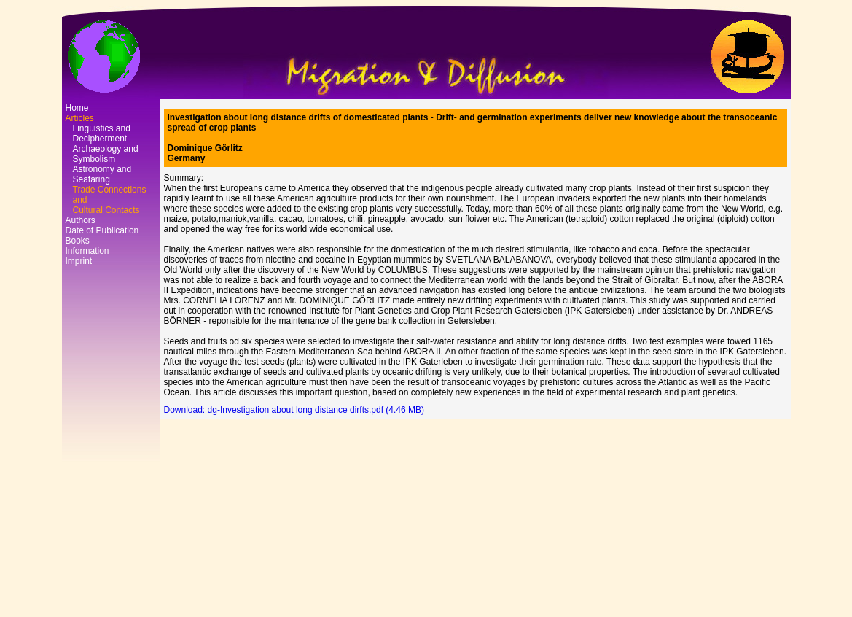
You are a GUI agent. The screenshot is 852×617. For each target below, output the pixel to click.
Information (87, 251)
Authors (80, 220)
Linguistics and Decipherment (101, 133)
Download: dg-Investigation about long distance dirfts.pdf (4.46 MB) (294, 410)
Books (78, 241)
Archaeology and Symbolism (105, 154)
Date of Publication (102, 230)
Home (77, 108)
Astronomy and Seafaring (102, 174)
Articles (80, 118)
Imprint (79, 261)
